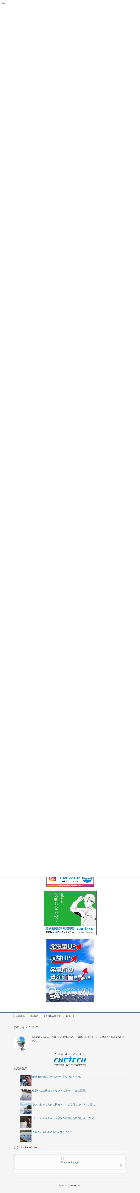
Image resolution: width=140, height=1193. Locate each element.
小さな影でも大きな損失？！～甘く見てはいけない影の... (64, 1104)
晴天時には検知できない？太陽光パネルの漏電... (59, 1090)
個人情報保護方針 (52, 1016)
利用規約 (34, 1016)
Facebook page (70, 1162)
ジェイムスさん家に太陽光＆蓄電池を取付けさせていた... (64, 1118)
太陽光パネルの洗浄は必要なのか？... (53, 1132)
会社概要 (20, 1016)
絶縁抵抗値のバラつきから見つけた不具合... (57, 1076)
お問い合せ (71, 1016)
